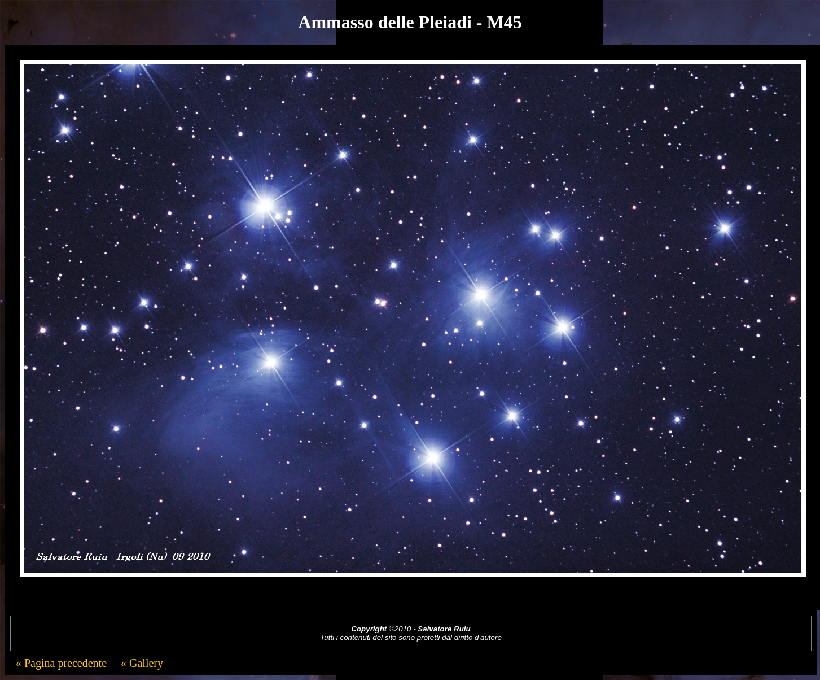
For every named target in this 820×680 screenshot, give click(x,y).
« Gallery (140, 663)
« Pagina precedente (61, 663)
